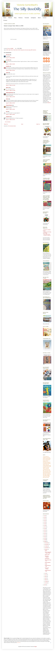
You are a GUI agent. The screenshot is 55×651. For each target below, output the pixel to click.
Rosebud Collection (9, 105)
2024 (45, 515)
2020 (45, 522)
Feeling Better (47, 558)
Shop (15, 18)
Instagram (33, 18)
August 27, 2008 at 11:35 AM (10, 90)
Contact (44, 18)
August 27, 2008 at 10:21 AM (10, 85)
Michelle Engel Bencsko (9, 92)
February (46, 581)
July (45, 573)
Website (10, 18)
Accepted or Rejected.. (47, 235)
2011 (45, 536)
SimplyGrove (8, 116)
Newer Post (6, 124)
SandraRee (7, 66)
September (47, 547)
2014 (45, 531)
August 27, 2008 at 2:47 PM (10, 96)
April (46, 578)
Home (4, 18)
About (39, 18)
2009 (45, 539)
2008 (45, 541)
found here (49, 102)
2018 (45, 525)
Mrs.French (8, 54)
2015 (45, 530)
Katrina (46, 550)
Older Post (38, 124)
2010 (45, 538)
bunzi (7, 111)
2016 (45, 528)
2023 (45, 517)
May (46, 576)
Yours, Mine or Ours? (47, 234)
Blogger (35, 646)
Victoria (7, 72)
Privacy (5, 20)
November (47, 544)
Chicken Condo (47, 554)
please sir (7, 87)
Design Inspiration (47, 562)
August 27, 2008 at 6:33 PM (10, 119)
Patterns (20, 18)
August (46, 549)
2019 (45, 523)
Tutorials (27, 18)
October (46, 546)
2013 (45, 533)
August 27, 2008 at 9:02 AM (10, 70)
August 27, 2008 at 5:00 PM (10, 114)
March (46, 579)
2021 (45, 520)
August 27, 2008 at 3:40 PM (10, 109)
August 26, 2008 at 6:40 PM (10, 57)
